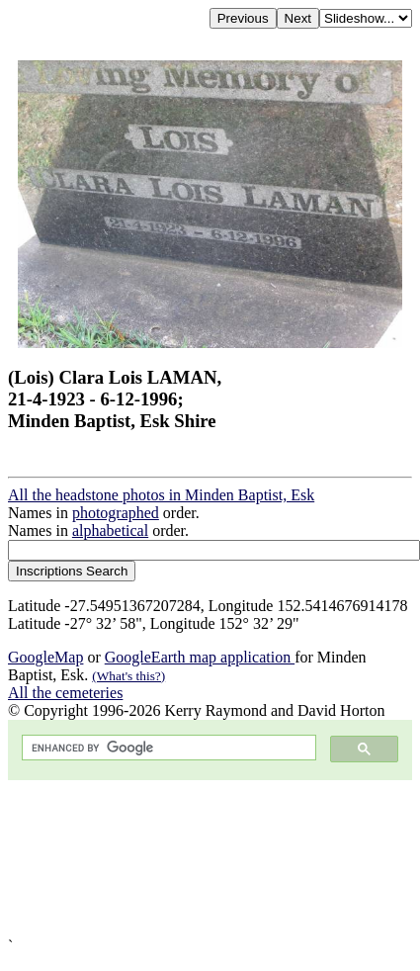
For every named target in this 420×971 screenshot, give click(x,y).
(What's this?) (128, 675)
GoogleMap (45, 657)
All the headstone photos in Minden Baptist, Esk (161, 494)
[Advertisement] (185, 858)
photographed (115, 512)
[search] (167, 748)
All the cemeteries (65, 692)
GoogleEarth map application (199, 657)
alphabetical (110, 530)
